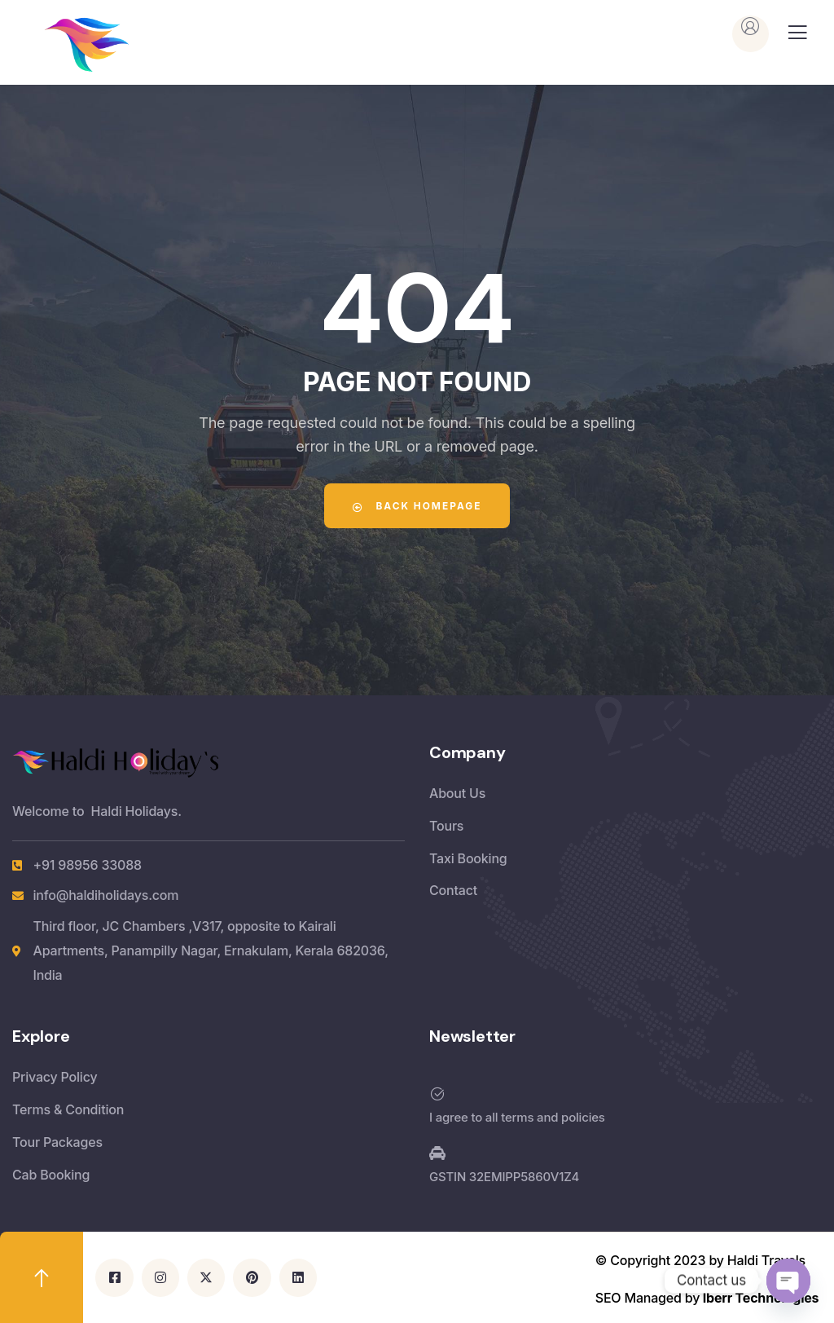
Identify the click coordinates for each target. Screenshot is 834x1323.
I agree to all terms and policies (517, 1117)
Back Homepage (417, 506)
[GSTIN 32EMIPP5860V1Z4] (437, 1153)
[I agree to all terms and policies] (437, 1094)
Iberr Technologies (761, 1297)
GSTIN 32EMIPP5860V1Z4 (504, 1176)
